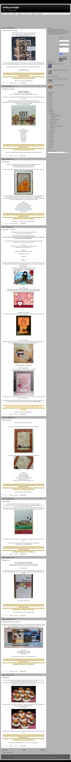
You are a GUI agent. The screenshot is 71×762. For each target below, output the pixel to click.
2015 (50, 108)
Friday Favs (33, 13)
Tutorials (40, 13)
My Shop (8, 13)
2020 (50, 100)
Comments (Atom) (10, 752)
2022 (50, 98)
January (51, 144)
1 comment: (16, 155)
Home (3, 13)
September (52, 131)
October (51, 129)
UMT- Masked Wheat (7, 420)
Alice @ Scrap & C (23, 266)
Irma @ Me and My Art (23, 340)
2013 (50, 146)
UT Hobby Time (23, 260)
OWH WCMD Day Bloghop (53, 76)
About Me (14, 13)
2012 (50, 147)
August (51, 132)
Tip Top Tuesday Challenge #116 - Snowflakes (60, 78)
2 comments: (16, 82)
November (52, 113)
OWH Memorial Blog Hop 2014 (58, 63)
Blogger (55, 757)
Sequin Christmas (6, 501)
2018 (50, 103)
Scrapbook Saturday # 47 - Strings (9, 30)
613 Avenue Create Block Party (58, 85)
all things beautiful (11, 7)
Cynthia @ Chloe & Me (23, 288)
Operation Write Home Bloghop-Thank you (60, 70)
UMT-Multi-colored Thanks (8, 89)
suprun (49, 757)
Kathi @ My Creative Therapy (23, 312)
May (51, 137)
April (51, 139)
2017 (50, 105)
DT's (29, 13)
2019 (50, 102)
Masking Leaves (5, 560)
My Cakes (20, 13)
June (51, 136)
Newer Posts (5, 750)
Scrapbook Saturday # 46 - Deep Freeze (11, 621)
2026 (50, 94)
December (52, 111)
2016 (50, 107)
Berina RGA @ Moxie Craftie (23, 253)
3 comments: (16, 553)
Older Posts (42, 750)
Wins (25, 13)
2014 (50, 110)
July (51, 134)
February (51, 142)
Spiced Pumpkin (5, 161)
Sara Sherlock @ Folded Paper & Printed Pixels (23, 251)
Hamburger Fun (5, 677)
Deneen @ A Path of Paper (23, 367)
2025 (50, 95)
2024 (50, 97)
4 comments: (16, 495)
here (29, 600)
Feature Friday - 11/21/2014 (8, 229)
